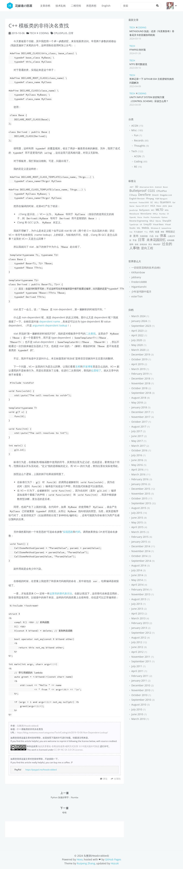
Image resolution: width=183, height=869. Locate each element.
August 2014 (138, 565)
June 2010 (137, 714)
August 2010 (138, 704)
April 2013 (137, 613)
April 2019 (137, 364)
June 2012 (137, 647)
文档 (77, 366)
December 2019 (140, 354)
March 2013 (138, 618)
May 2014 (137, 580)
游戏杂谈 (143, 244)
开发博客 (88, 366)
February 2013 (140, 623)
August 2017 (138, 426)
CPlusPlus (60, 33)
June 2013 (137, 608)
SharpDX (166, 220)
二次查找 (91, 333)
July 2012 (136, 642)
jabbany (136, 277)
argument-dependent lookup (50, 325)
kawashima (166, 228)
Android (158, 187)
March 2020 (138, 350)
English (106, 5)
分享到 (115, 778)
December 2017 (140, 412)
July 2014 (136, 570)
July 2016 (136, 455)
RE (135, 166)
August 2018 (138, 397)
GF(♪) (156, 202)
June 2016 (137, 460)
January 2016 (139, 484)
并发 (157, 236)
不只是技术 (138, 232)
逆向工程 (147, 248)
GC (151, 202)
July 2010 (136, 709)
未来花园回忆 (156, 240)
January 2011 (139, 680)
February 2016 (140, 479)
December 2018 (140, 378)
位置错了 (96, 370)
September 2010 (141, 699)
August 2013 (138, 599)
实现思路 (68, 531)
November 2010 (140, 690)
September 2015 (141, 503)
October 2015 (139, 498)
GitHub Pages (113, 859)
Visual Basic (158, 224)
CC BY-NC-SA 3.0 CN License (68, 749)
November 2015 (140, 493)
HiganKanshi (139, 286)
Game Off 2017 (142, 206)
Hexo (158, 206)
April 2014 (137, 584)
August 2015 (138, 508)
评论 (105, 778)
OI (168, 213)
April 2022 (137, 335)
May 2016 (137, 465)
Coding (44, 33)
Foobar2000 (144, 202)
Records (139, 140)
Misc (134, 130)
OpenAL (132, 217)
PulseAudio (155, 217)
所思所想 (91, 5)
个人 (146, 232)
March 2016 (138, 474)
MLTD (159, 210)
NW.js (155, 213)
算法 (150, 244)
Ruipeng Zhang (86, 863)
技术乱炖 (61, 5)
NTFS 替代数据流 (138, 64)
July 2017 (136, 431)
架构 (131, 244)
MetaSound (134, 213)
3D (136, 186)
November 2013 (140, 594)
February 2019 (140, 373)
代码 (77, 531)
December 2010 (140, 685)
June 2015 (137, 517)
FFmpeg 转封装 (137, 49)
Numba (162, 213)
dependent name (49, 321)
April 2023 (137, 330)
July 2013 (136, 604)
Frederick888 (139, 282)
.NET (131, 187)
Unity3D (148, 224)
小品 (151, 236)
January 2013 (139, 628)
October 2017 (139, 421)
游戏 (136, 244)
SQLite (158, 221)
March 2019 (138, 369)
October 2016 (139, 450)
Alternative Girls (147, 187)
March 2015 (138, 532)
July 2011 (136, 666)
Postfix (146, 217)
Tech (33, 33)
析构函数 (170, 240)
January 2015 (139, 541)
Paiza (139, 217)
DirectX (155, 195)
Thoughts (139, 145)
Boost (165, 187)
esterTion (137, 296)
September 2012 (141, 632)
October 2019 (139, 359)
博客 (162, 232)
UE (141, 224)
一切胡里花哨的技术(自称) (145, 267)
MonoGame (145, 213)
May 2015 (137, 522)
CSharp (133, 195)
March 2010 (138, 719)
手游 (135, 240)
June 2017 (137, 436)
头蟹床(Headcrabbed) (27, 725)
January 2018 (139, 407)
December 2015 (140, 488)
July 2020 (136, 340)
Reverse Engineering (138, 220)
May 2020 (137, 345)
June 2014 (137, 575)
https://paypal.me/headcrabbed (41, 769)
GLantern (165, 202)
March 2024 (138, 316)
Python (164, 217)
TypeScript (133, 224)
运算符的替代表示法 (61, 593)
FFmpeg (150, 198)
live (130, 232)
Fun (136, 135)
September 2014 (141, 560)
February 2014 (140, 589)
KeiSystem (144, 210)
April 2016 (137, 469)
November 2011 (140, 656)
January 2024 (139, 321)
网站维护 (156, 244)
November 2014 (140, 551)
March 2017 (138, 445)
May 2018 (137, 402)
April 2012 (137, 652)
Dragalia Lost (166, 195)
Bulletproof (137, 190)
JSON (165, 206)
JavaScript (133, 210)
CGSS (151, 191)
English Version (137, 198)
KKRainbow (138, 272)
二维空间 (76, 5)
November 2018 (140, 383)
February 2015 (140, 536)
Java (170, 206)
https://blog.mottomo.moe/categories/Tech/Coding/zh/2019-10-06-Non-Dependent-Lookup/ (62, 732)
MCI (152, 210)
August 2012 (138, 637)
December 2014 (140, 546)
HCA (152, 205)
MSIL (167, 210)
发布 (136, 236)
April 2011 (137, 671)
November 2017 (140, 417)
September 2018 (141, 393)
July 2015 (136, 512)
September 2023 (141, 325)
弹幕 (163, 235)
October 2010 (139, 695)
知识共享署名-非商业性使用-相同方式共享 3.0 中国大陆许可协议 (68, 746)
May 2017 (137, 441)
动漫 (157, 231)
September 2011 (141, 661)
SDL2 (151, 220)
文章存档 (45, 5)
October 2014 (139, 556)
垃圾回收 (144, 236)
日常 (70, 33)
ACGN (134, 125)
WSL (138, 228)
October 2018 (139, 388)
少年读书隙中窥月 (141, 291)
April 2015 (137, 527)
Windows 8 (155, 228)
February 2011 (140, 676)
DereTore (144, 195)
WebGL (145, 227)
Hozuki (115, 863)
